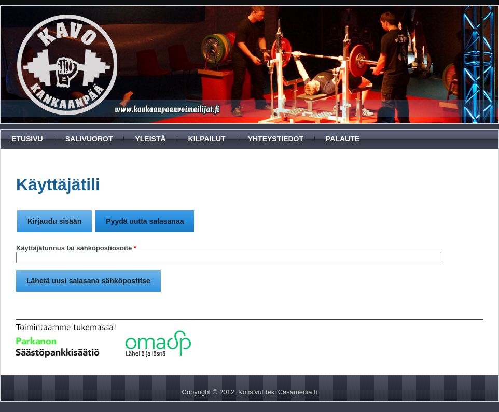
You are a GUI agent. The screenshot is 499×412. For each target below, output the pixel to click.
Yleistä (150, 139)
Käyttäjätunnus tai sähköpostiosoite (76, 248)
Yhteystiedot (275, 139)
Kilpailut (207, 139)
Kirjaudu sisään (54, 221)
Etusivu (27, 139)
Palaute (342, 139)
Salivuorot (89, 139)
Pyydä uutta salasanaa (150, 217)
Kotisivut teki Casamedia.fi (277, 392)
